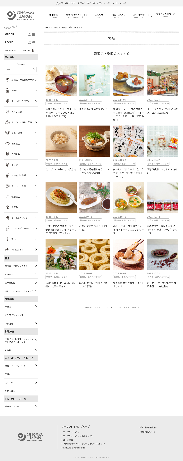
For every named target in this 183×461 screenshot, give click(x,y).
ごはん (8, 374)
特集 (56, 27)
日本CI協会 (68, 439)
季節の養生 (10, 391)
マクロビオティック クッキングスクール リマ (84, 443)
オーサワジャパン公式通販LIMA (78, 436)
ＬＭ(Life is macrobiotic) (75, 447)
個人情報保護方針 (149, 427)
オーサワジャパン (71, 432)
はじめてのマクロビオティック (19, 291)
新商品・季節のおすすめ (16, 265)
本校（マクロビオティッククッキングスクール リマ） (19, 340)
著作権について (148, 431)
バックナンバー (12, 406)
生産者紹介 (10, 282)
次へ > (126, 307)
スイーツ (9, 382)
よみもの (9, 274)
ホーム (47, 27)
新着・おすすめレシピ (15, 365)
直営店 (8, 306)
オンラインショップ (14, 315)
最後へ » (135, 307)
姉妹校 (8, 350)
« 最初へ (88, 307)
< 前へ (97, 307)
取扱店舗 (9, 323)
